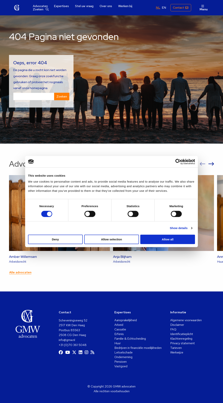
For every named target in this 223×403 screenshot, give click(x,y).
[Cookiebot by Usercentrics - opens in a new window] (178, 162)
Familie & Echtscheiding (130, 339)
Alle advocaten (20, 272)
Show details (179, 228)
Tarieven (176, 348)
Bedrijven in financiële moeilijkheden (138, 348)
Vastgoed (120, 366)
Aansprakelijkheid (125, 320)
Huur (117, 343)
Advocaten (40, 6)
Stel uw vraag (84, 6)
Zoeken (41, 9)
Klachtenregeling (181, 339)
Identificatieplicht (181, 334)
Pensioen (120, 362)
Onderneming (123, 357)
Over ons (106, 6)
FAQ (173, 329)
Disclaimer (177, 325)
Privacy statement (182, 343)
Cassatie (120, 329)
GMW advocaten (17, 8)
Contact (178, 8)
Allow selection (111, 239)
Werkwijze (176, 352)
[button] (202, 164)
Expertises (61, 6)
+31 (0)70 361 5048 (73, 345)
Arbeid (118, 325)
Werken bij (125, 6)
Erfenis (119, 334)
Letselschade (123, 352)
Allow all (167, 239)
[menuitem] (40, 6)
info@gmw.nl (67, 340)
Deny (55, 239)
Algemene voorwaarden (186, 320)
